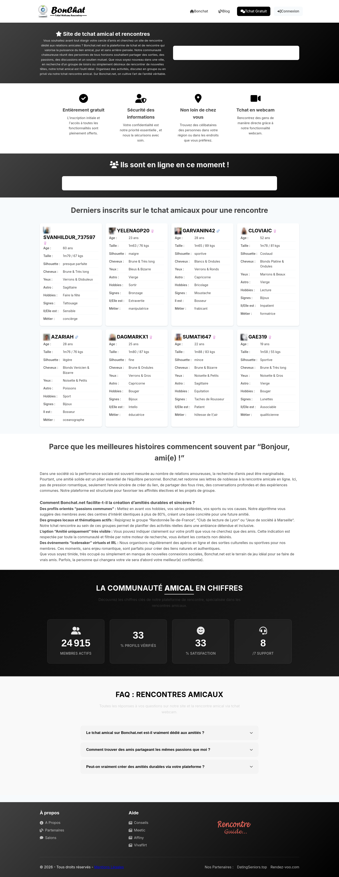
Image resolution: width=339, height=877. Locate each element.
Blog (224, 11)
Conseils (138, 822)
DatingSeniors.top (252, 867)
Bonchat (199, 11)
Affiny (136, 837)
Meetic (137, 830)
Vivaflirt (138, 845)
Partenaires (52, 830)
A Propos (50, 822)
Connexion (288, 11)
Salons (48, 837)
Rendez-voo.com (285, 867)
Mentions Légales (109, 867)
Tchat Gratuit (254, 11)
